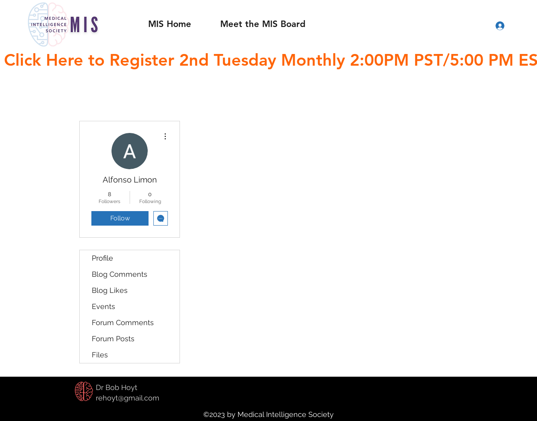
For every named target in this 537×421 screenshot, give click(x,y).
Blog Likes (110, 290)
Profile (102, 258)
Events (103, 306)
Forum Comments (123, 322)
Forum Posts (113, 338)
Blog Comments (119, 274)
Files (100, 354)
